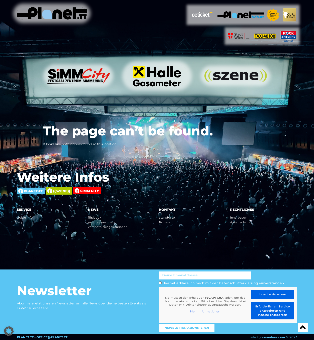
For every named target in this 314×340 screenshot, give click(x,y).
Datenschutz (240, 222)
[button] (9, 331)
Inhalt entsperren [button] (272, 293)
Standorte (167, 217)
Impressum (239, 217)
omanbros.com (273, 336)
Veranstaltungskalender (107, 227)
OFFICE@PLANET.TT (51, 336)
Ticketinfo (25, 217)
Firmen (164, 222)
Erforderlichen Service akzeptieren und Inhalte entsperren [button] (272, 310)
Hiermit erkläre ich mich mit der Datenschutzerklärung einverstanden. (223, 282)
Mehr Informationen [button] (205, 311)
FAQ (19, 222)
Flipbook (95, 217)
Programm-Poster (102, 222)
